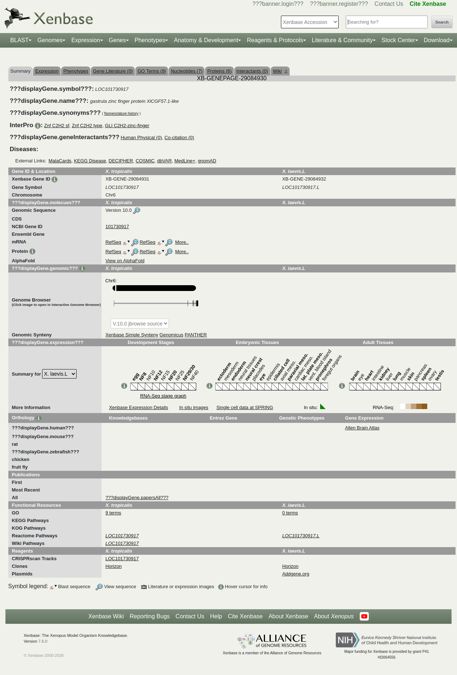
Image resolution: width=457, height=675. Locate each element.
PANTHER (196, 335)
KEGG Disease (90, 160)
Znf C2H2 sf (56, 125)
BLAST (19, 40)
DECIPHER (121, 160)
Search (442, 22)
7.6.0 (43, 641)
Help (216, 616)
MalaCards (60, 160)
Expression (85, 40)
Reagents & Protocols (275, 40)
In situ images (193, 407)
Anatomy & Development (206, 40)
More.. (182, 242)
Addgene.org (295, 574)
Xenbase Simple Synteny (131, 335)
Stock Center (398, 40)
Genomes (49, 40)
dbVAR (164, 160)
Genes (117, 40)
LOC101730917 (122, 558)
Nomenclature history (121, 114)
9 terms (113, 513)
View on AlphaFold (124, 260)
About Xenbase (288, 616)
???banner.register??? (339, 4)
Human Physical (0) (141, 137)
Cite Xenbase (245, 616)
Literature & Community (342, 40)
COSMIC (145, 160)
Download (437, 40)
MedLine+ (184, 160)
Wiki (280, 71)
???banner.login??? (277, 4)
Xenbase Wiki (106, 616)
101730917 (117, 226)
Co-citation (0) (179, 137)
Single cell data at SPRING (244, 407)
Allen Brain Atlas (362, 428)
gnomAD (207, 160)
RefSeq (113, 242)
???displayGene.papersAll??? (136, 497)
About (334, 616)
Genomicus (171, 335)
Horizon (113, 566)
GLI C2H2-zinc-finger (127, 125)
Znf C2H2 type (87, 125)
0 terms (290, 513)
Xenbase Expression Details (138, 407)
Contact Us (389, 4)
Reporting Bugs (150, 616)
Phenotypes (150, 40)
